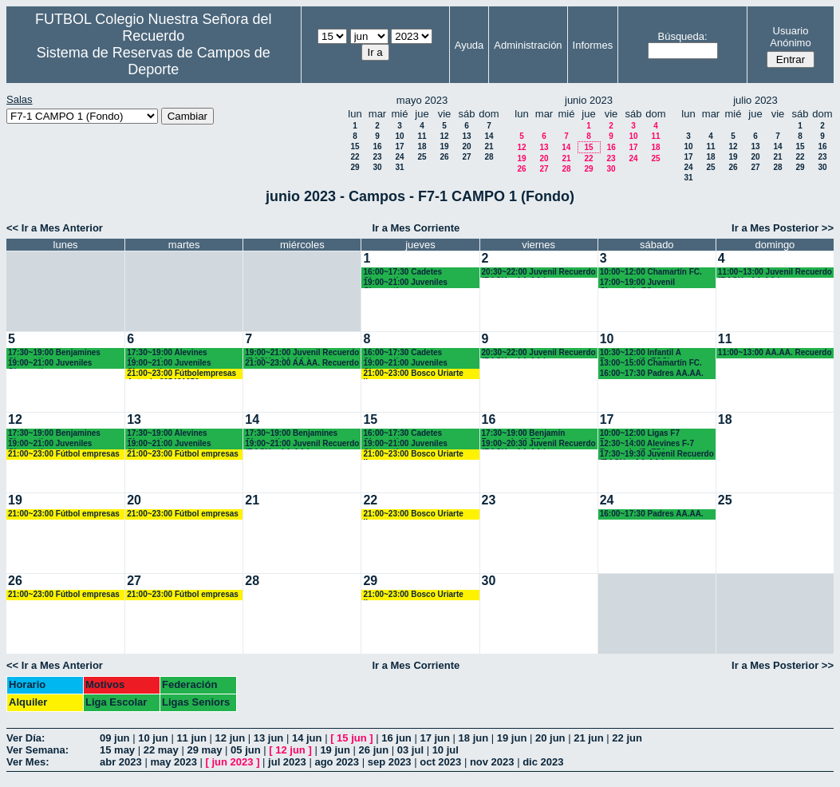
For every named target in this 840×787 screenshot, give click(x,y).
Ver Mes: (27, 762)
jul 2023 (287, 762)
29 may (204, 750)
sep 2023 (390, 762)
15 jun (352, 738)
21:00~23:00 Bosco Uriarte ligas (413, 374)
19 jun (512, 738)
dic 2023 (543, 762)
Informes (593, 45)
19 (444, 146)
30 (377, 167)
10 (399, 136)
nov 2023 (492, 762)
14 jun (307, 738)
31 (399, 167)
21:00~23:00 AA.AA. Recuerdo (302, 362)
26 (444, 156)
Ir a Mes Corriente (415, 228)
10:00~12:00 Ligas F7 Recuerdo (640, 434)
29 (354, 167)
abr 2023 (121, 762)
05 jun (246, 750)
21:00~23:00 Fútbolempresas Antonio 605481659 (181, 374)
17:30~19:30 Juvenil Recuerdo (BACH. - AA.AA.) (657, 454)
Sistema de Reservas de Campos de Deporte (153, 61)
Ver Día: (25, 738)
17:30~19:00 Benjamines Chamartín (54, 353)
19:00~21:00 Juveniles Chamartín (405, 283)
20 (466, 146)
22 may (161, 750)
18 (421, 146)
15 (354, 146)
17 (399, 146)
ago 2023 (336, 762)
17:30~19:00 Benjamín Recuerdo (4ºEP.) (524, 434)
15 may (117, 750)
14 (488, 136)
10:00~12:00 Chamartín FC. (651, 271)
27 (466, 156)
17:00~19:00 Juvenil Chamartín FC (637, 283)
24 (399, 156)
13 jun (269, 738)
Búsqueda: (682, 36)
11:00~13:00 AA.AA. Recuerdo (775, 352)
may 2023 (173, 762)
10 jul (445, 750)
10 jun (153, 738)
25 (421, 156)
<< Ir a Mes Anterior (54, 228)
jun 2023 (233, 762)
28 (488, 156)
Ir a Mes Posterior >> (783, 228)
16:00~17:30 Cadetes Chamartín (402, 272)
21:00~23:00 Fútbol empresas (64, 453)
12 (444, 136)
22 (354, 156)
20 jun (550, 738)
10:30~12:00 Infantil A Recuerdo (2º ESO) (640, 353)
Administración (528, 45)
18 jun (474, 738)
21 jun (589, 738)
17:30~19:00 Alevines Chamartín (167, 353)
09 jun (115, 738)
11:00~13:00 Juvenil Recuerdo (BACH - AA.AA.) (775, 272)
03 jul (410, 750)
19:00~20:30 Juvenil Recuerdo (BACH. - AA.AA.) (539, 444)
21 (488, 146)
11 (421, 136)
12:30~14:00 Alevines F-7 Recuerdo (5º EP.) (647, 444)
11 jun (191, 738)
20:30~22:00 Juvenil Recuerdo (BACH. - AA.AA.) (539, 272)
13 (466, 136)
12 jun (230, 738)
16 (377, 146)
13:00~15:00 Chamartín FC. (651, 362)
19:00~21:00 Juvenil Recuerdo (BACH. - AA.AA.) (302, 353)
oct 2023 (440, 762)
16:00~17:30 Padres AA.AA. (652, 373)
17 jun (435, 738)
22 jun (627, 738)
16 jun (396, 738)
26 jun (374, 750)
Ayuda (469, 45)
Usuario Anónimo (790, 37)
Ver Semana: (37, 750)
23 (377, 156)
